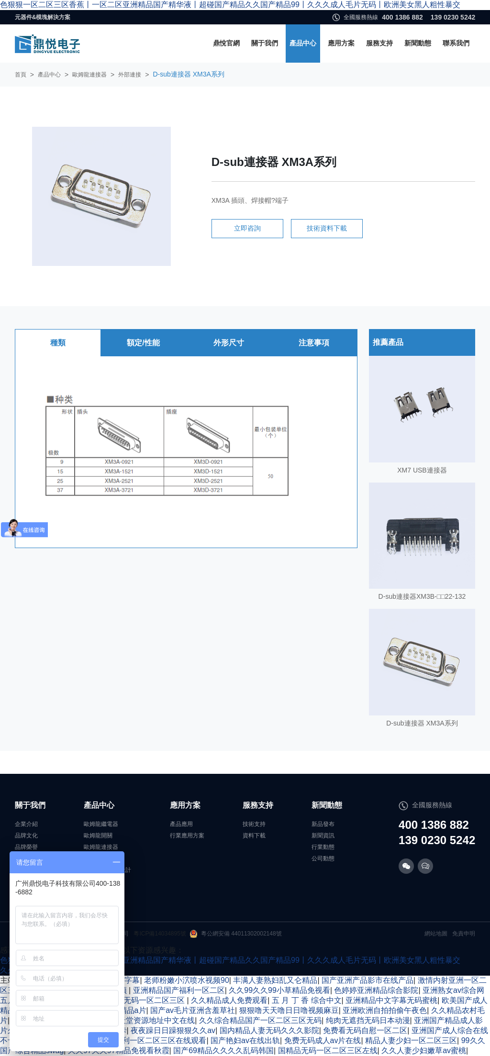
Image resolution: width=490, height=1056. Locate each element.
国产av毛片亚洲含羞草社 (192, 1010)
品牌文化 (26, 835)
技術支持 (254, 824)
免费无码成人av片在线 (322, 1040)
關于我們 (264, 43)
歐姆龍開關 (98, 835)
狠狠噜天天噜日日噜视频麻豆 (289, 1010)
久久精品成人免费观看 (229, 1000)
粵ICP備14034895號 (160, 933)
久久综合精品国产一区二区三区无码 (260, 1020)
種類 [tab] (58, 343)
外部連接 (129, 74)
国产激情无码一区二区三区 (140, 1000)
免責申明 (463, 933)
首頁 (20, 74)
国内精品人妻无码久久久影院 (269, 1030)
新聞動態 (417, 43)
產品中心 (303, 43)
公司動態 (323, 858)
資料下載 (254, 835)
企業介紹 (26, 824)
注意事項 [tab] (314, 343)
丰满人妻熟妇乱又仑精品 (275, 980)
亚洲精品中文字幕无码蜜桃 (391, 1000)
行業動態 (323, 847)
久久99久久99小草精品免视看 (279, 990)
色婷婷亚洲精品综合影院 (376, 990)
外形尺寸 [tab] (228, 343)
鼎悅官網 (226, 43)
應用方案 (341, 43)
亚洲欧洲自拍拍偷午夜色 (385, 1010)
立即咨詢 (247, 228)
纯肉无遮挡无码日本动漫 (368, 1020)
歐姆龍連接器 (89, 74)
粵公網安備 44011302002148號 (236, 934)
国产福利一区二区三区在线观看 (152, 1040)
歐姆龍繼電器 (101, 824)
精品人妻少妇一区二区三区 (411, 1040)
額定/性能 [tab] (143, 343)
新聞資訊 (323, 835)
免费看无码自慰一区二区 (365, 1030)
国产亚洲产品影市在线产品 (367, 980)
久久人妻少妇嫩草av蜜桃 (423, 1050)
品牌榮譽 (26, 847)
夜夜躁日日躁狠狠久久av (173, 1030)
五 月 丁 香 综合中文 (307, 1000)
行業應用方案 (187, 835)
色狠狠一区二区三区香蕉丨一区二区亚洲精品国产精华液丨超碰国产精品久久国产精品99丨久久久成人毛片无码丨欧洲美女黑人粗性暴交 (230, 4)
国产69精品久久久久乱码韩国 (223, 1050)
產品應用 (181, 824)
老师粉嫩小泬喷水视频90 (186, 980)
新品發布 (323, 824)
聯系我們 (456, 43)
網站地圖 (435, 933)
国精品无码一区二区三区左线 (328, 1050)
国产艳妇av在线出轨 (245, 1040)
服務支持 (379, 43)
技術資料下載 (327, 228)
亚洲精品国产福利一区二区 (179, 990)
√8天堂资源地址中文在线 (152, 1020)
